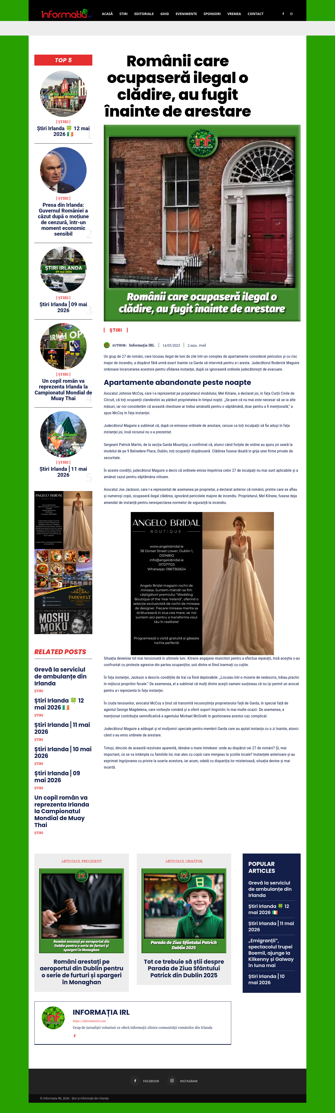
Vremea (234, 13)
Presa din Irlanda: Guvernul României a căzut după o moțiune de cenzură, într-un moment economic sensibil (63, 219)
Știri (63, 122)
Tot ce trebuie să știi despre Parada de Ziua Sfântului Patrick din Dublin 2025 (184, 979)
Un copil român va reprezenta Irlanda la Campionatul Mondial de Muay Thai (63, 389)
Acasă (107, 13)
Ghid (164, 13)
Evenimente (186, 13)
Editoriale (144, 13)
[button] (276, 3)
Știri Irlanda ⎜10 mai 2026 (63, 763)
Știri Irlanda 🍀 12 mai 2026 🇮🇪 (63, 131)
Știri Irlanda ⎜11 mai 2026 (63, 472)
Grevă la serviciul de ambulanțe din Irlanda (60, 687)
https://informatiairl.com (89, 1031)
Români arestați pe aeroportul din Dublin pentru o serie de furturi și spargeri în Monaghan (81, 982)
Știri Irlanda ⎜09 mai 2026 (63, 307)
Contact (255, 13)
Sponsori (212, 13)
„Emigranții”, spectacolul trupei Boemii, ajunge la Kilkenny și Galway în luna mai (271, 963)
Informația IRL (141, 345)
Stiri (124, 13)
